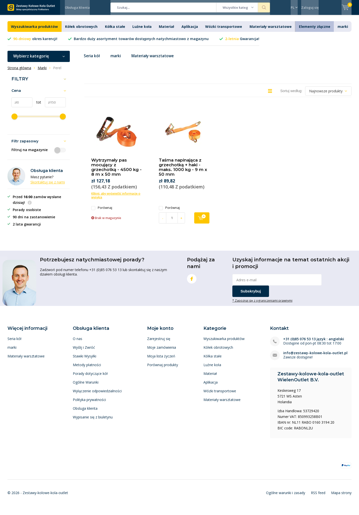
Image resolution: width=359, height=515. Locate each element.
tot (36, 106)
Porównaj (101, 211)
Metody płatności (87, 368)
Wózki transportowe (223, 30)
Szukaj (264, 7)
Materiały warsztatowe (271, 30)
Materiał (166, 30)
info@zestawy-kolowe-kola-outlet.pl (315, 356)
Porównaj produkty (162, 368)
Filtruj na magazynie (38, 153)
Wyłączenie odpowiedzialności (97, 394)
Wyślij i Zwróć (84, 351)
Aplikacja (189, 30)
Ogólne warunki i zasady (285, 496)
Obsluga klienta (85, 412)
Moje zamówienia (161, 351)
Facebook (191, 281)
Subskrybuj (251, 295)
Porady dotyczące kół (90, 377)
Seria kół (92, 59)
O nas (77, 342)
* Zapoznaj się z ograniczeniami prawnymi (262, 304)
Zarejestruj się (158, 342)
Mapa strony (341, 496)
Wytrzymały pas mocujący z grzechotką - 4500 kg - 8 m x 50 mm (116, 170)
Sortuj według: (291, 95)
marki (343, 30)
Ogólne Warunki (85, 386)
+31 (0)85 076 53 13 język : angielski (313, 343)
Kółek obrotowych (81, 30)
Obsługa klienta (77, 7)
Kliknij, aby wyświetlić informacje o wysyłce (115, 199)
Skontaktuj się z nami (47, 185)
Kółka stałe (115, 30)
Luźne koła (142, 30)
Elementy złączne (314, 30)
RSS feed (318, 496)
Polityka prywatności (89, 403)
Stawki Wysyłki (84, 359)
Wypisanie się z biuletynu (93, 420)
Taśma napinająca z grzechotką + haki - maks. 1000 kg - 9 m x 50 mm (183, 170)
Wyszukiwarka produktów (34, 30)
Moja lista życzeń (161, 359)
